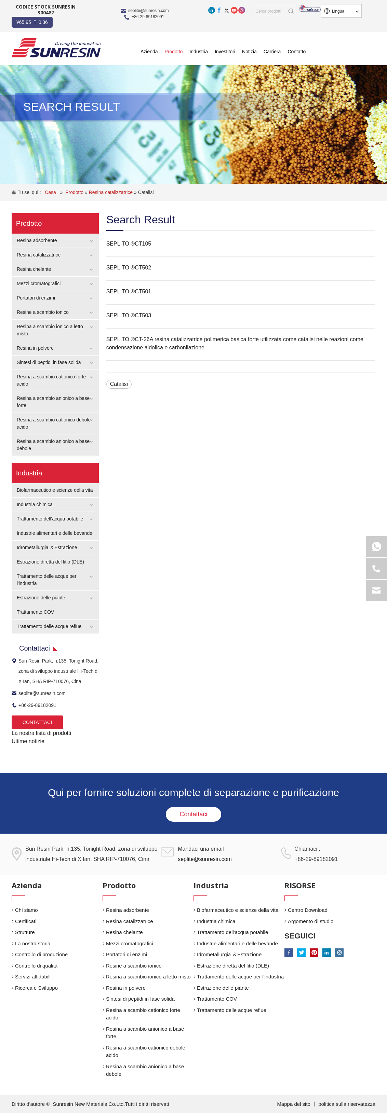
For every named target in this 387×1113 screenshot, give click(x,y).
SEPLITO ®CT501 (128, 291)
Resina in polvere (35, 348)
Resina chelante (34, 269)
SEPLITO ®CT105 (128, 244)
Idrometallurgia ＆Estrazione (47, 547)
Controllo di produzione (41, 954)
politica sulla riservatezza (346, 1104)
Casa (51, 192)
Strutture (25, 932)
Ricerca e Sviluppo (36, 988)
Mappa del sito (294, 1104)
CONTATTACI (37, 722)
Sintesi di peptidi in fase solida (49, 362)
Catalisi (146, 192)
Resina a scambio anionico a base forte (145, 1033)
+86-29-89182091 (148, 16)
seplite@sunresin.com (148, 10)
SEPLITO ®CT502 (128, 267)
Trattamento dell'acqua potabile (50, 518)
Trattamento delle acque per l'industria (240, 976)
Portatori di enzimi (36, 298)
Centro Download (308, 910)
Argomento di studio (310, 921)
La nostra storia (32, 943)
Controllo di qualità (36, 966)
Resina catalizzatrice (111, 192)
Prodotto (75, 192)
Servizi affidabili (33, 976)
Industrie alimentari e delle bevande (54, 533)
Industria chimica (35, 504)
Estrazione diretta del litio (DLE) (50, 562)
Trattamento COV (35, 612)
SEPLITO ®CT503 (128, 315)
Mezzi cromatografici (39, 283)
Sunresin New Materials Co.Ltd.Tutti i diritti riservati (111, 1104)
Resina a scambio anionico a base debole (145, 1070)
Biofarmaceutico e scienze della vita (55, 490)
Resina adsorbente (37, 240)
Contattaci (193, 814)
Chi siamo (26, 910)
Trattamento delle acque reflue (49, 626)
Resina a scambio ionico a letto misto (148, 976)
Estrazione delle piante (41, 597)
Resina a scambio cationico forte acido (143, 1014)
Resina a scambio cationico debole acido (145, 1051)
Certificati (26, 921)
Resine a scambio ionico (43, 312)
